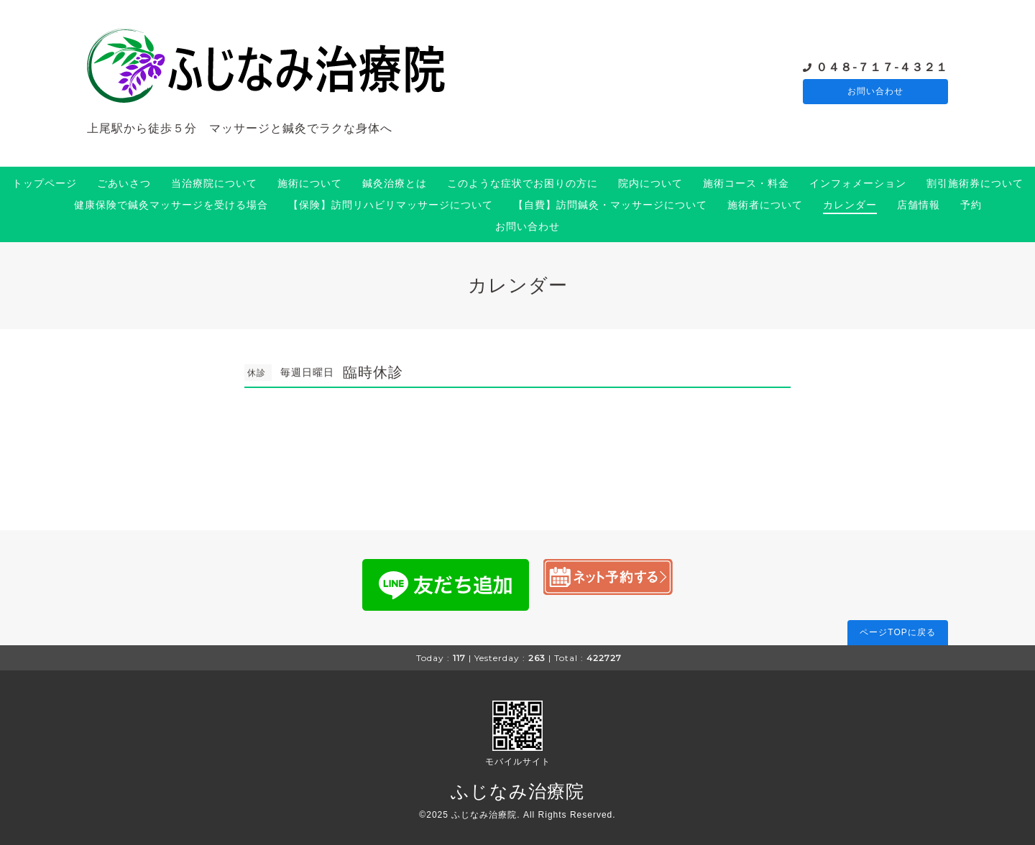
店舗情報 (918, 205)
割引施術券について (975, 183)
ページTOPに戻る (897, 632)
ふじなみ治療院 (517, 791)
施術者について (765, 205)
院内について (650, 183)
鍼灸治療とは (394, 183)
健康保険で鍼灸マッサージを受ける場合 (171, 205)
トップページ (44, 183)
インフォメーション (857, 183)
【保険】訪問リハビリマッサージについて (390, 205)
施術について (309, 183)
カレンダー (850, 205)
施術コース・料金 (746, 183)
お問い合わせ (875, 92)
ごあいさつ (124, 183)
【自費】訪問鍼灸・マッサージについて (610, 205)
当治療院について (214, 183)
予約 (971, 205)
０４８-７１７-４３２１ (882, 66)
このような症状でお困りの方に (522, 183)
